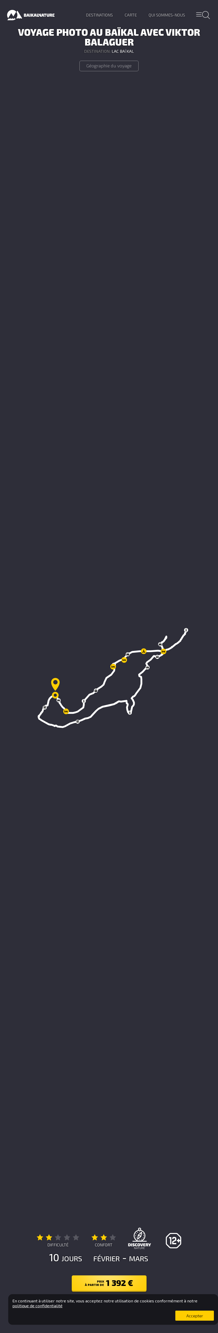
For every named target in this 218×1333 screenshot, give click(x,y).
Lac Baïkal (123, 51)
